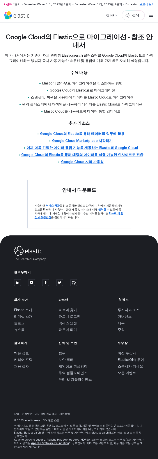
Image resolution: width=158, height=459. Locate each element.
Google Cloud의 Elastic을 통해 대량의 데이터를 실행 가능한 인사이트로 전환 (82, 154)
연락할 (102, 209)
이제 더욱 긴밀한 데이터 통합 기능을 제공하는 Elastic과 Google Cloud (82, 147)
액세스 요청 (68, 323)
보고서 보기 (146, 4)
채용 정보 (21, 353)
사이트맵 (64, 413)
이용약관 (27, 413)
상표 (16, 413)
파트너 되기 (68, 329)
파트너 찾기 (68, 310)
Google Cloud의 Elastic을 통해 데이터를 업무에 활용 (82, 133)
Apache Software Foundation (50, 443)
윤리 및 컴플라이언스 (75, 379)
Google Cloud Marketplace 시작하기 (82, 140)
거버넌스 (125, 316)
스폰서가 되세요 (130, 366)
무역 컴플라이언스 (73, 373)
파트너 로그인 (69, 316)
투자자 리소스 (129, 310)
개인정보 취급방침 (73, 366)
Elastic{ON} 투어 (131, 359)
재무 (121, 323)
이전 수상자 (127, 353)
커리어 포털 (23, 359)
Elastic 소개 (23, 310)
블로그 (19, 323)
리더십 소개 (23, 316)
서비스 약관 (53, 205)
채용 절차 (21, 366)
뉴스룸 (19, 329)
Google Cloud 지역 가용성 (82, 162)
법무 (62, 353)
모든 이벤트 (127, 373)
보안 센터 (66, 359)
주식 (121, 329)
